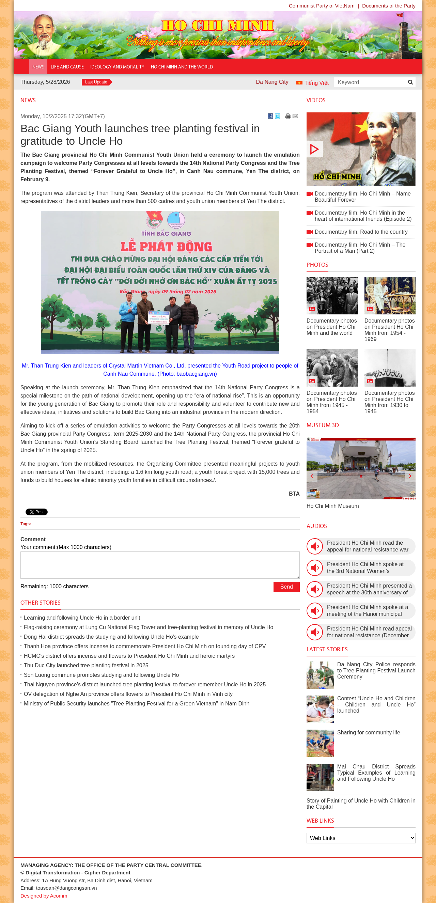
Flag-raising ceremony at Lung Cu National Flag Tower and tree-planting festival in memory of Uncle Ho (149, 627)
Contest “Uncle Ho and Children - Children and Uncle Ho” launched (376, 705)
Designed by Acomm (43, 896)
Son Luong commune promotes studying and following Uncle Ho (101, 675)
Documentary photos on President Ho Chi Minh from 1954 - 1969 (389, 330)
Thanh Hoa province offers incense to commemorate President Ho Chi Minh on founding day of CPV (145, 646)
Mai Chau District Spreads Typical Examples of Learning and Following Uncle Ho (376, 773)
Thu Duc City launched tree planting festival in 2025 (86, 665)
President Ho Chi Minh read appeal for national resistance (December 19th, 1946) (369, 632)
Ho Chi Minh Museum (333, 506)
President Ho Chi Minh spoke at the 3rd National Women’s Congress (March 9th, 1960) (365, 568)
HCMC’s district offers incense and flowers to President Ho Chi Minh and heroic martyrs (129, 656)
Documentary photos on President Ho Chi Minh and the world (332, 327)
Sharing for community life (368, 732)
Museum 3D (323, 425)
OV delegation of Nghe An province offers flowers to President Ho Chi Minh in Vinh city (128, 694)
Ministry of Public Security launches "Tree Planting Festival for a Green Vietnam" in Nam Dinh (136, 703)
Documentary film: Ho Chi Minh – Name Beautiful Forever (361, 149)
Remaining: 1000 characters (54, 586)
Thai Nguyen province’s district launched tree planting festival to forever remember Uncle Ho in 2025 (145, 684)
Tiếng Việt (317, 83)
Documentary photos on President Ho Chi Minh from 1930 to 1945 (389, 402)
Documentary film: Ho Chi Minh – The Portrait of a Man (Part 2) (360, 248)
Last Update (96, 82)
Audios (317, 526)
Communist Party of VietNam (322, 6)
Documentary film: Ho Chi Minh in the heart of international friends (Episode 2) (363, 216)
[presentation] (312, 476)
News (28, 100)
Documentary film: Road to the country (361, 232)
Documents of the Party (389, 6)
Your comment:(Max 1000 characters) (65, 547)
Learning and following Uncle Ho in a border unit (82, 618)
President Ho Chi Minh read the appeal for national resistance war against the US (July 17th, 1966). (367, 546)
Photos (317, 264)
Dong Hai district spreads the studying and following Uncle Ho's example (111, 637)
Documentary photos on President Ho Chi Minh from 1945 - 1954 (332, 402)
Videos (316, 100)
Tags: (25, 523)
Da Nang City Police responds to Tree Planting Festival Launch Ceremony (376, 670)
